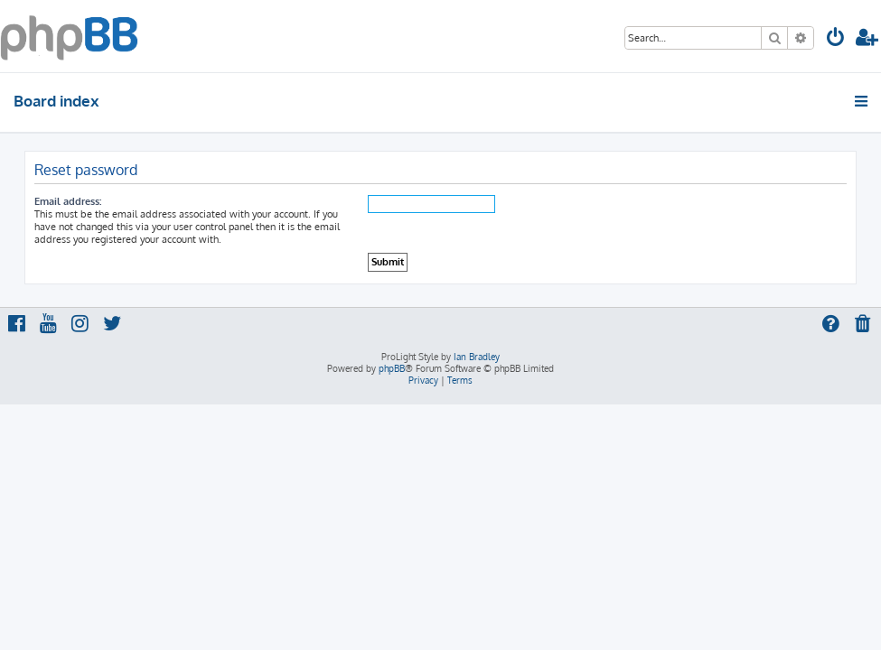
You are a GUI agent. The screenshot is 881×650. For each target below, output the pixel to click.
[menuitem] (835, 39)
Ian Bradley (477, 356)
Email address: (67, 201)
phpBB (392, 368)
